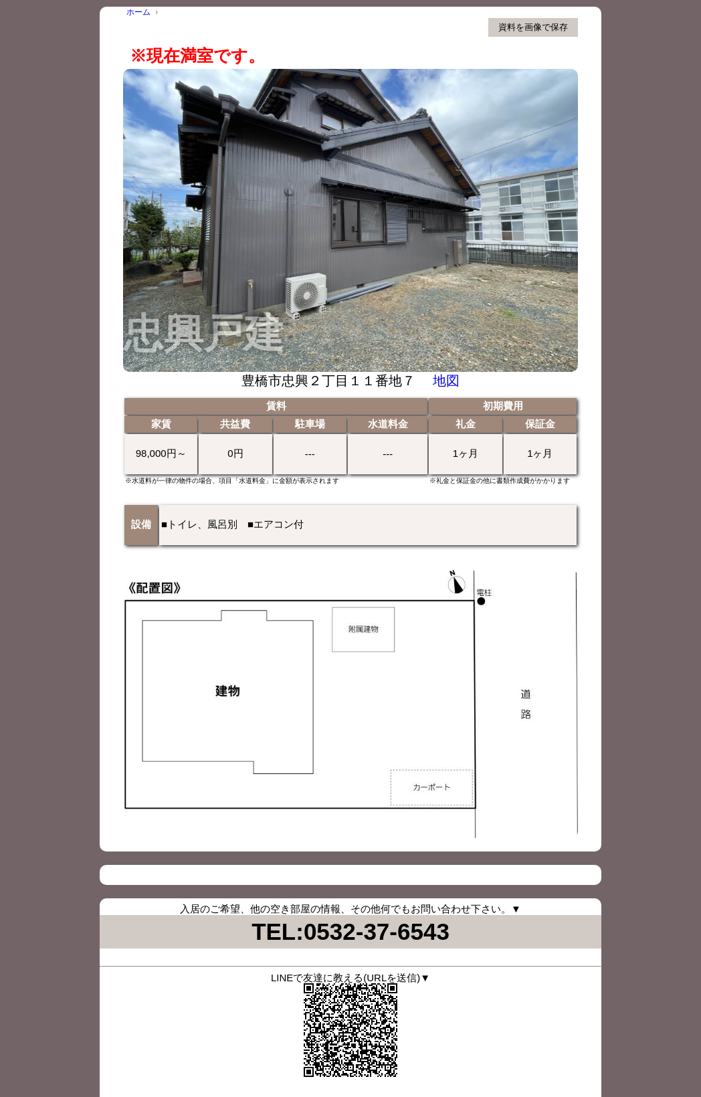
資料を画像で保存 (533, 27)
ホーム (138, 12)
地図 (446, 380)
